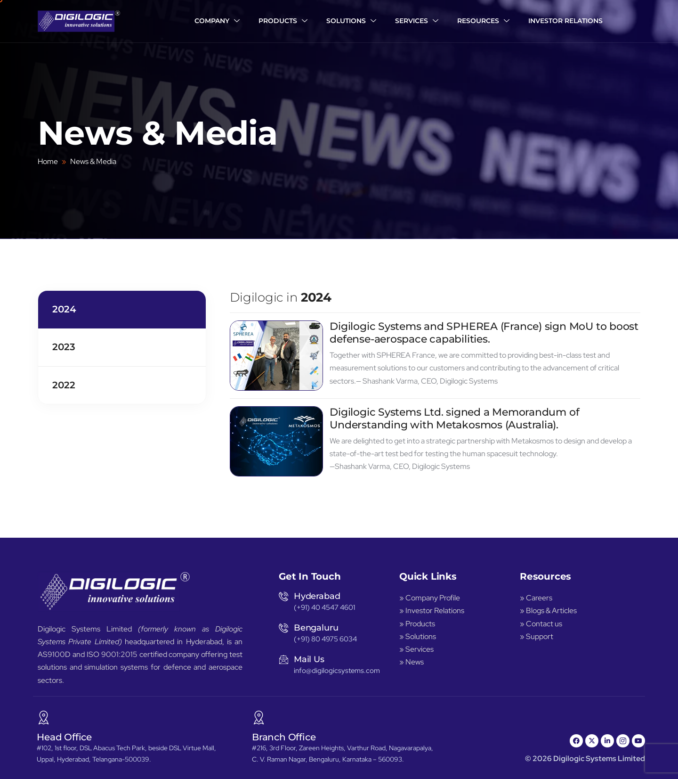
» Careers (536, 598)
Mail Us (309, 659)
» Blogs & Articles (548, 610)
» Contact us (541, 624)
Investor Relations (565, 20)
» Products (417, 624)
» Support (536, 636)
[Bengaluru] (283, 627)
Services (416, 21)
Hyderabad (317, 596)
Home (48, 161)
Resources (483, 21)
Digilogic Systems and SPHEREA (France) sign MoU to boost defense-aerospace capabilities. (484, 334)
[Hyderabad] (283, 596)
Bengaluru (316, 628)
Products (282, 21)
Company (217, 21)
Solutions (351, 21)
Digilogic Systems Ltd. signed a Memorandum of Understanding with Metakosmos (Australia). (454, 420)
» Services (416, 649)
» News (411, 662)
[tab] (122, 311)
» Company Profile (430, 598)
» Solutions (417, 636)
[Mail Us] (283, 659)
